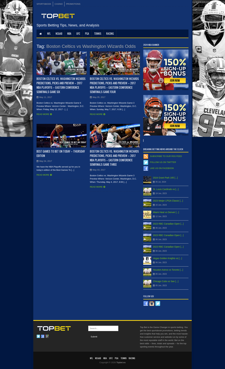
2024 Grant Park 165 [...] (165, 177)
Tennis (97, 34)
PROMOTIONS (73, 4)
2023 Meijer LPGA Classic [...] (168, 200)
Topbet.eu (121, 362)
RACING (110, 34)
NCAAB (59, 34)
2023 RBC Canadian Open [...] (168, 223)
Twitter (38, 336)
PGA (87, 34)
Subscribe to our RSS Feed (166, 156)
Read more (43, 114)
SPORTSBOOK (44, 4)
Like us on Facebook (162, 168)
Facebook (42, 336)
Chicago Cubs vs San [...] (165, 281)
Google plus (47, 336)
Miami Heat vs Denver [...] (166, 212)
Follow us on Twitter (163, 162)
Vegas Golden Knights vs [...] (167, 258)
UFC (78, 34)
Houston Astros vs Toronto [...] (168, 269)
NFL (49, 34)
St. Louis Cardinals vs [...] (166, 189)
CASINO (59, 4)
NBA (69, 34)
